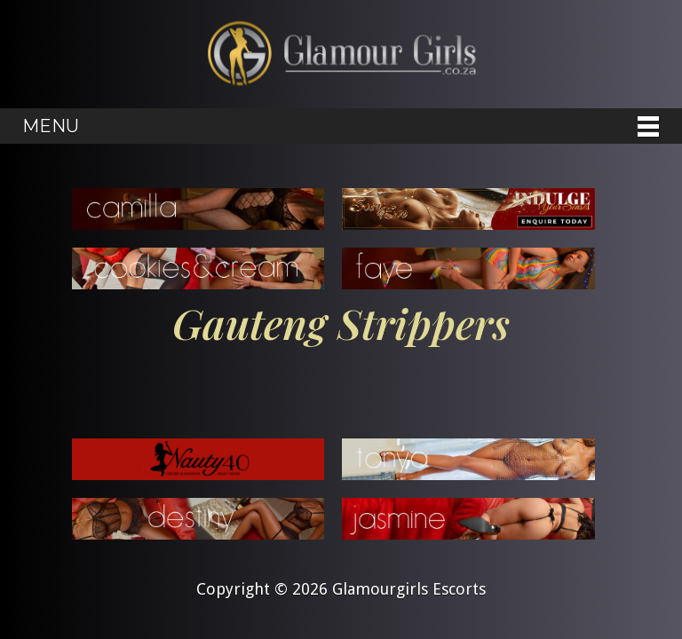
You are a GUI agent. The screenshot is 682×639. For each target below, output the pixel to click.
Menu (50, 126)
